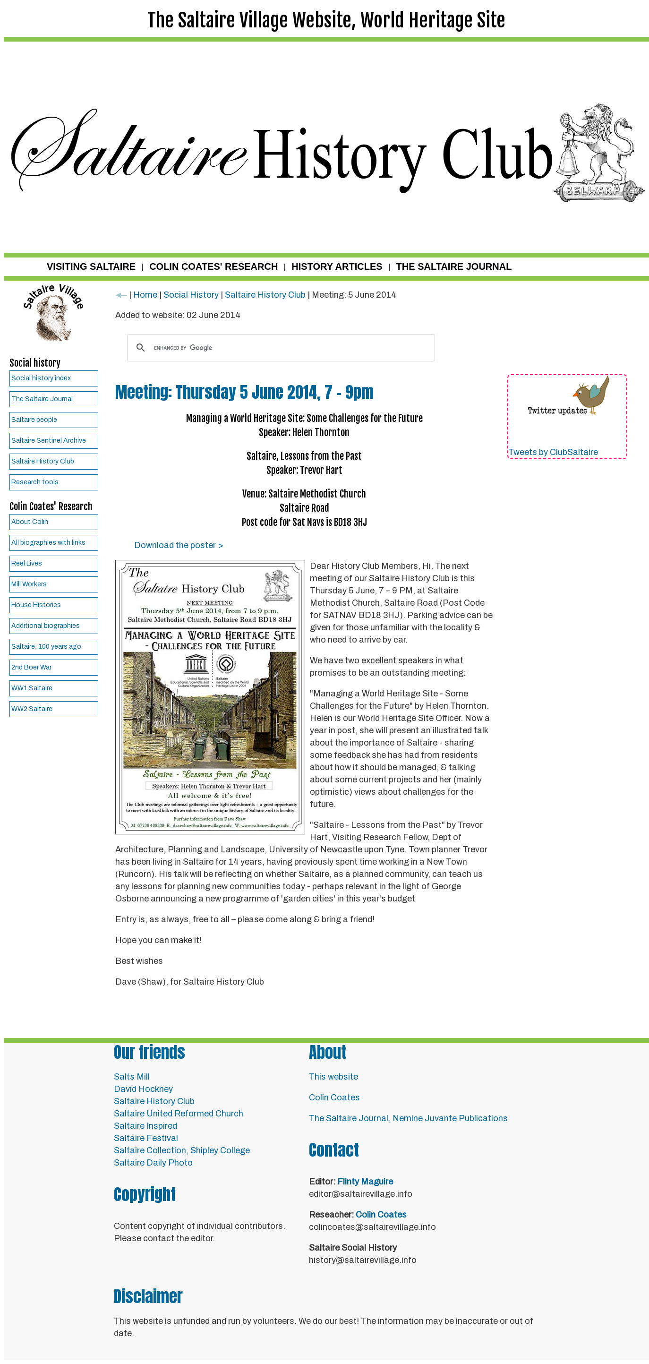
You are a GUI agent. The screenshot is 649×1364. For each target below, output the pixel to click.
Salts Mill (132, 1076)
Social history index (41, 378)
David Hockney (143, 1089)
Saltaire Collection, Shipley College (182, 1150)
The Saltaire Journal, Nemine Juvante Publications (408, 1118)
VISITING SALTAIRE (91, 266)
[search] (279, 347)
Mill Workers (29, 584)
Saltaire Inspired (145, 1126)
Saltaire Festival (146, 1138)
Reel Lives (26, 563)
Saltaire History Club (42, 461)
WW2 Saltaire (31, 708)
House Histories (36, 605)
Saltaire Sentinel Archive (48, 440)
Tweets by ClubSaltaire (553, 452)
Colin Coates (334, 1097)
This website (333, 1076)
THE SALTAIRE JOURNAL (454, 266)
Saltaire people (34, 419)
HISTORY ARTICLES (336, 266)
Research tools (35, 482)
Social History (191, 295)
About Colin (29, 521)
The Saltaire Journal (42, 399)
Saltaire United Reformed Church (178, 1113)
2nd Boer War (31, 667)
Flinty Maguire (365, 1181)
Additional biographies (45, 625)
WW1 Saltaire (31, 688)
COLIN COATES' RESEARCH (213, 266)
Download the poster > (178, 545)
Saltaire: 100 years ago (46, 646)
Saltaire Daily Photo (153, 1162)
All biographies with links (48, 542)
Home (145, 295)
